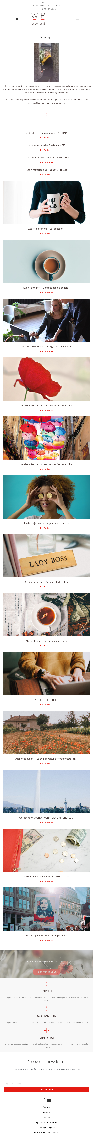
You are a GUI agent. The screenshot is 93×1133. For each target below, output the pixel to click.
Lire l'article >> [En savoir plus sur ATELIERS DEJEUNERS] (46, 705)
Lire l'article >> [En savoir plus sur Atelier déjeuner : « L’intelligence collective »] (46, 351)
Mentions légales (47, 1127)
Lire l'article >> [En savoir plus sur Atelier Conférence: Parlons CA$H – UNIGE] (46, 881)
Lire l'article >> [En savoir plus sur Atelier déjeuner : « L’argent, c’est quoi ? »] (46, 528)
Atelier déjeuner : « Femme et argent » (46, 640)
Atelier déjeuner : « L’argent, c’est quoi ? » (46, 523)
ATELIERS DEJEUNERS (46, 699)
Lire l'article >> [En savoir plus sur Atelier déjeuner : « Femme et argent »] (46, 646)
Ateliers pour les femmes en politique (46, 935)
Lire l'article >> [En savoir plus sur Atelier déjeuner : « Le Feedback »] (46, 234)
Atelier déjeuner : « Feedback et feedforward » (46, 405)
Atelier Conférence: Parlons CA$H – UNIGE (46, 876)
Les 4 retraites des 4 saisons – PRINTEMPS (46, 157)
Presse (46, 1117)
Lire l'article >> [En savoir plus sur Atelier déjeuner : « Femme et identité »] (46, 587)
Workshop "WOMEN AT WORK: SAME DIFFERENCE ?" (46, 817)
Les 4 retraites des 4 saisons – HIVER (46, 169)
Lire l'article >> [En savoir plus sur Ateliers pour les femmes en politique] (46, 940)
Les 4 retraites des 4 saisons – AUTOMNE (46, 133)
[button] (77, 19)
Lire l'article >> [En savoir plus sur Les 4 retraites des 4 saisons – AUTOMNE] (46, 138)
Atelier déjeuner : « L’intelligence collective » (46, 346)
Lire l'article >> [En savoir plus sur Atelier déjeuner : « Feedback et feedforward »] (46, 410)
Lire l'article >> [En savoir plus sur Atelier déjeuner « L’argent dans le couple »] (46, 292)
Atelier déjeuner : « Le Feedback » (46, 228)
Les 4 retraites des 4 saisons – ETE (46, 145)
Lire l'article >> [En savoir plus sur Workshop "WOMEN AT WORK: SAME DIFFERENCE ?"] (46, 823)
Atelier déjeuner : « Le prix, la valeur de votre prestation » (46, 758)
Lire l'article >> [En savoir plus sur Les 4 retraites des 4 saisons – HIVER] (46, 175)
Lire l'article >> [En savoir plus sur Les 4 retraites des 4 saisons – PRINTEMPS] (46, 162)
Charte (46, 1112)
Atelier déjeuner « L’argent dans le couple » (46, 287)
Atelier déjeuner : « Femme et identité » (46, 582)
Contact (46, 1107)
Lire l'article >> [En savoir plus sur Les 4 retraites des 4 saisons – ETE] (46, 150)
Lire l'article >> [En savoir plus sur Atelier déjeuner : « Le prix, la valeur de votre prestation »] (46, 764)
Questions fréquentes (46, 1122)
